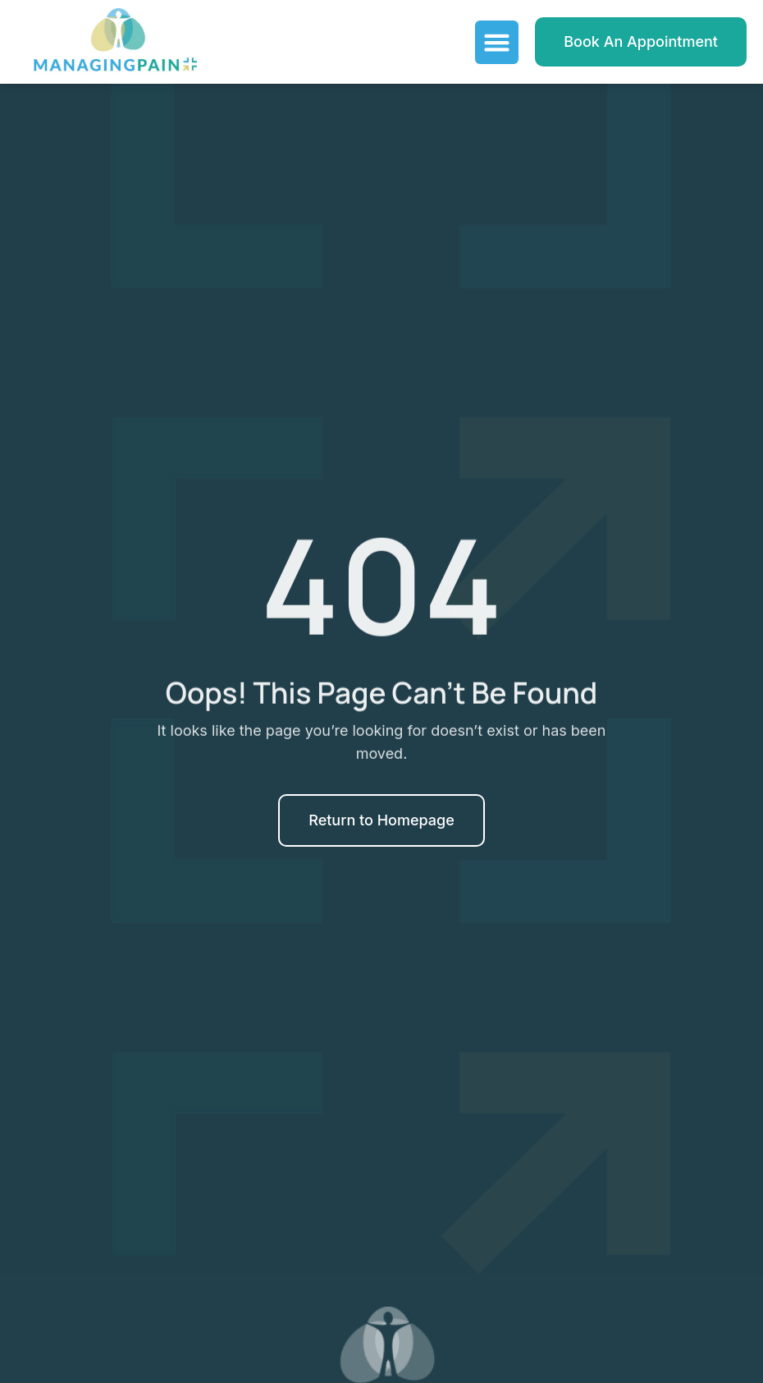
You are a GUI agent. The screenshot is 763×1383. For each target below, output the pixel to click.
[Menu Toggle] (497, 42)
